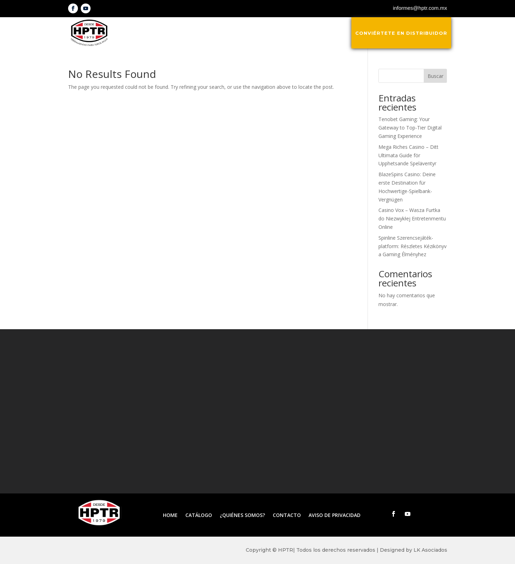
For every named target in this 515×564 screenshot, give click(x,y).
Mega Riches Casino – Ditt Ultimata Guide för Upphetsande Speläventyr (408, 155)
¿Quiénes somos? (281, 33)
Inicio (198, 33)
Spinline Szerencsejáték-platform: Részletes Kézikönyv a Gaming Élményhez (412, 246)
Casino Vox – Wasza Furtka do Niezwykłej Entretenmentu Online (412, 218)
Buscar (435, 76)
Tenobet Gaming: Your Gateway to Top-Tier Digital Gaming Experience (410, 127)
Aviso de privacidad (335, 515)
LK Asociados (430, 550)
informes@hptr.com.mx (420, 8)
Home (170, 515)
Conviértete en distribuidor (401, 33)
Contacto (331, 33)
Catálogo (231, 33)
